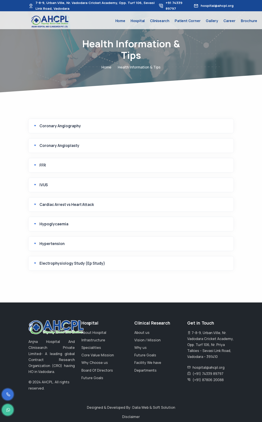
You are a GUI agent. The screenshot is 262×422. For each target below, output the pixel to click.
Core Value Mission (97, 355)
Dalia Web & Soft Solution (153, 407)
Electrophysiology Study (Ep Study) (72, 263)
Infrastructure (93, 340)
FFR (42, 165)
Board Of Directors (97, 370)
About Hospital (93, 332)
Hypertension (52, 243)
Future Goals (92, 377)
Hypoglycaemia (53, 223)
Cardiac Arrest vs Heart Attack (66, 204)
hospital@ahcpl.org (217, 5)
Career (229, 20)
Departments (145, 370)
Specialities (91, 347)
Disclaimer (131, 416)
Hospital (138, 20)
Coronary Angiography (60, 125)
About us (142, 332)
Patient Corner (187, 20)
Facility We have (147, 362)
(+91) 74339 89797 (208, 373)
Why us (140, 347)
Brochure (249, 20)
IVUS (43, 184)
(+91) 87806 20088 (208, 379)
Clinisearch (159, 20)
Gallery (212, 20)
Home (120, 20)
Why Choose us (94, 362)
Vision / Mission (147, 340)
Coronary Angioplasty (59, 145)
